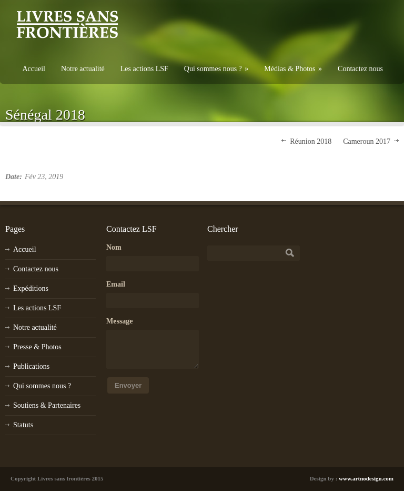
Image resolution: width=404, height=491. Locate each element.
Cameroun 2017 (366, 141)
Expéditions (30, 288)
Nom (114, 247)
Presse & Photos (37, 347)
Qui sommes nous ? (216, 69)
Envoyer (128, 385)
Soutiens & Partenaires (46, 405)
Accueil (33, 69)
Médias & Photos (293, 69)
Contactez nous (360, 69)
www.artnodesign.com (366, 478)
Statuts (23, 425)
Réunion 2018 (310, 141)
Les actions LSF (144, 69)
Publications (31, 366)
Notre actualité (83, 69)
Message (119, 321)
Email (115, 284)
